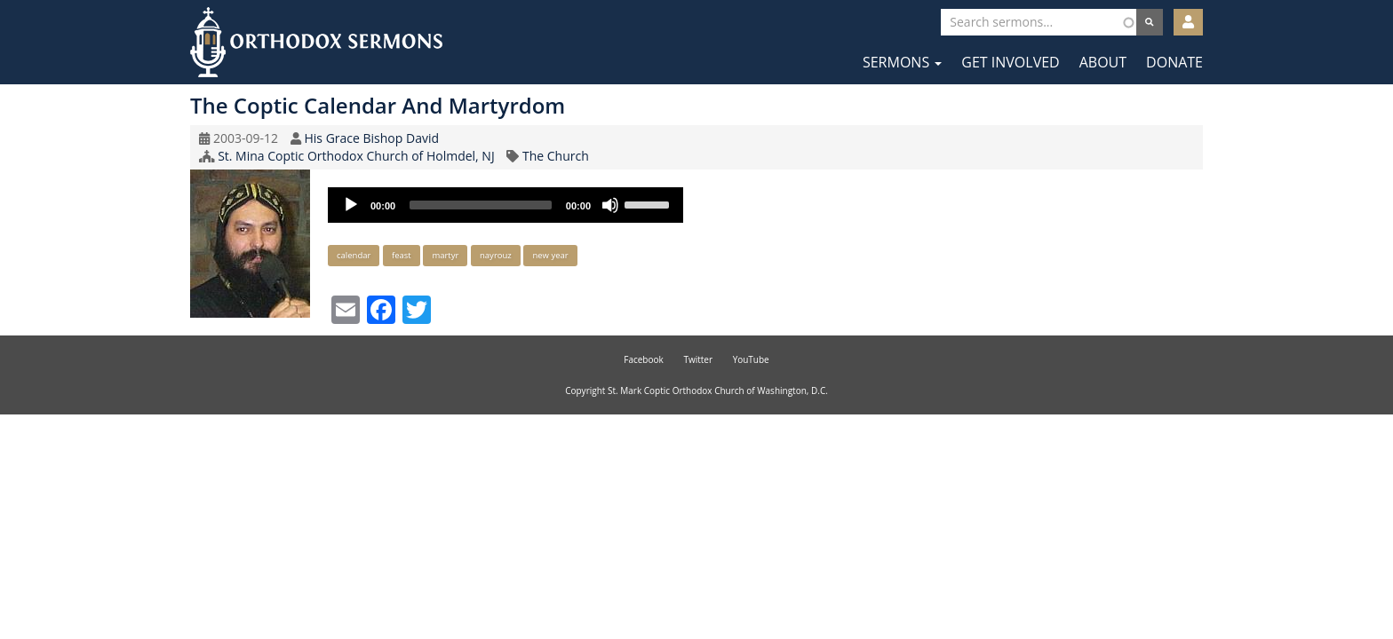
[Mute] (610, 205)
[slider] (481, 205)
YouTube (751, 359)
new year (550, 255)
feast (401, 255)
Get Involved (1010, 62)
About (1102, 62)
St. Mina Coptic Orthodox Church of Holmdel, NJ (356, 155)
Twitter (697, 359)
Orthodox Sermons (316, 42)
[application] (505, 205)
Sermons (902, 62)
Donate (1174, 62)
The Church (555, 155)
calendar (353, 255)
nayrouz (496, 255)
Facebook (644, 359)
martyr (445, 255)
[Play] (351, 205)
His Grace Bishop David (371, 138)
